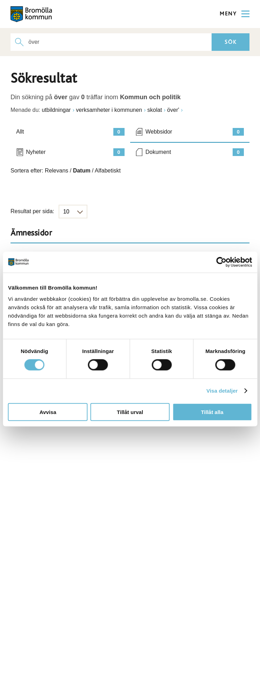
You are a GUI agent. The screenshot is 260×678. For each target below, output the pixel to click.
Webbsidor (195, 132)
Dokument (195, 152)
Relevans (56, 171)
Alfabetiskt (108, 171)
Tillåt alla (212, 412)
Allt (70, 132)
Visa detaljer (222, 391)
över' (173, 110)
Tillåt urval (130, 412)
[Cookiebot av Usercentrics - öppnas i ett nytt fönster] (221, 262)
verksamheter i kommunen (109, 110)
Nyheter (75, 152)
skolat (154, 110)
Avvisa (47, 412)
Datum (82, 171)
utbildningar (56, 110)
